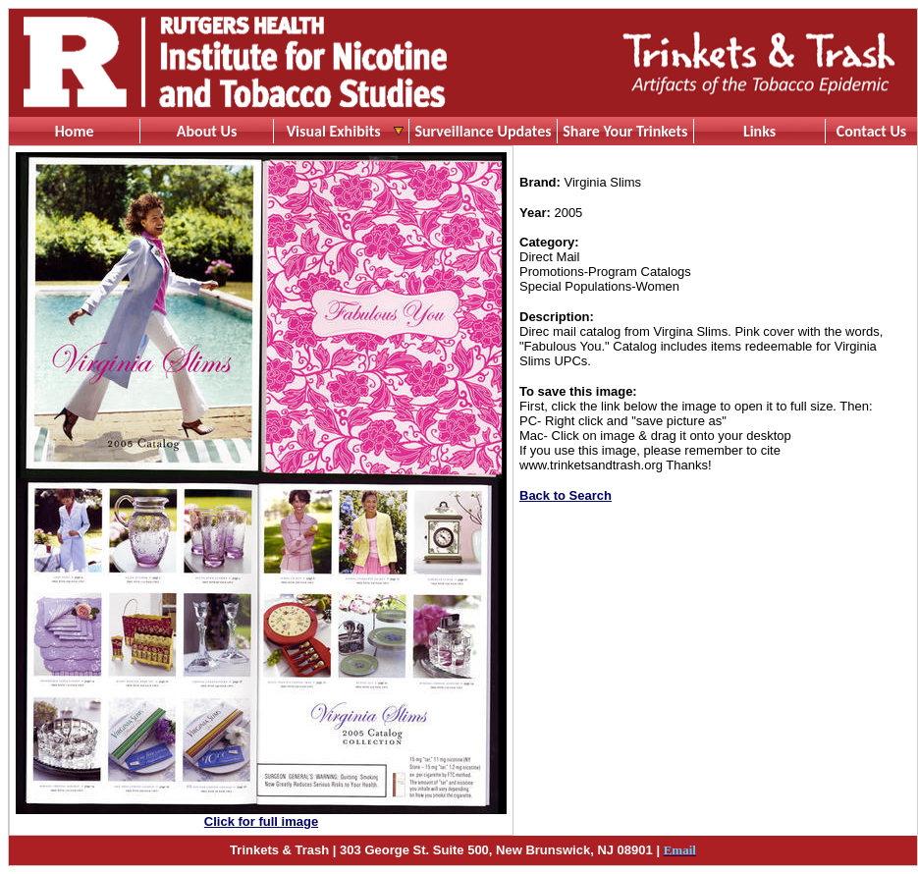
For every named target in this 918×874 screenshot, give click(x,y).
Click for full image (261, 821)
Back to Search (565, 495)
